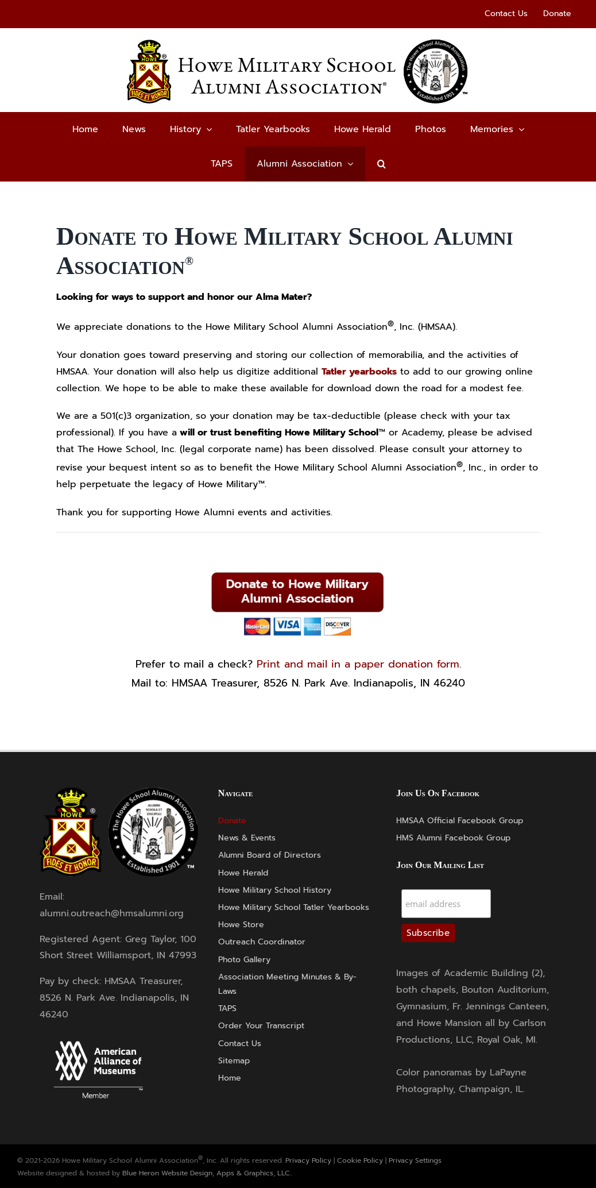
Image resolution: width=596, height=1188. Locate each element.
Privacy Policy (308, 1160)
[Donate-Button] (298, 571)
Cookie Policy (360, 1160)
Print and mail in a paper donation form (358, 664)
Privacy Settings (415, 1160)
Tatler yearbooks (359, 372)
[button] (381, 163)
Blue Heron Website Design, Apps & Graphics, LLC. (206, 1173)
